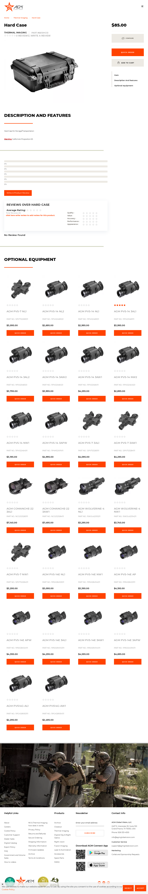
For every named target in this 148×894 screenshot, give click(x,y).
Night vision (59, 842)
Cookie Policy (10, 831)
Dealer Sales (9, 839)
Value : (70, 216)
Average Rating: (16, 210)
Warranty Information (37, 846)
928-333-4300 (123, 832)
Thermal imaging (21, 18)
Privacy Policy (34, 830)
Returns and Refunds (37, 834)
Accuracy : (71, 219)
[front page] (25, 882)
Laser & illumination (62, 850)
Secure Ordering (35, 838)
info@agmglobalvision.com (123, 837)
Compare (130, 38)
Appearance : (73, 224)
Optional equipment (123, 86)
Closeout (58, 827)
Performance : (73, 221)
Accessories (59, 854)
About (6, 823)
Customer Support (12, 835)
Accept (140, 888)
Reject (128, 888)
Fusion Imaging (61, 846)
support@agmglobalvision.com (125, 846)
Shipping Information (37, 842)
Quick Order (20, 333)
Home (6, 18)
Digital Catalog (10, 843)
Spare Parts (59, 858)
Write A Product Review (18, 193)
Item (116, 75)
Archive (31, 854)
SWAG (57, 862)
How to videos (10, 862)
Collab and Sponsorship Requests (125, 854)
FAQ (6, 851)
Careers (7, 827)
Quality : (70, 213)
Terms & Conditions (36, 858)
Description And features (125, 80)
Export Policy (9, 847)
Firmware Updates (36, 850)
